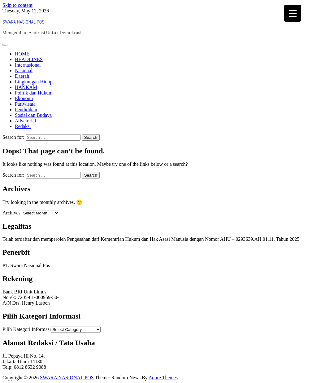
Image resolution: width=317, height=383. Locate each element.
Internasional (28, 65)
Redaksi (23, 126)
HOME (22, 53)
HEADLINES (29, 59)
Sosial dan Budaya (33, 115)
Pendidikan (26, 109)
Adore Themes (163, 377)
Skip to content (17, 5)
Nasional (24, 70)
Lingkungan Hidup (33, 81)
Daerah (22, 76)
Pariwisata (25, 104)
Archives (11, 212)
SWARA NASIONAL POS (23, 22)
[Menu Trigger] (292, 13)
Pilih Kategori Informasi (26, 329)
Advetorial (25, 120)
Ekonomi (24, 98)
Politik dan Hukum (34, 92)
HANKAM (26, 87)
